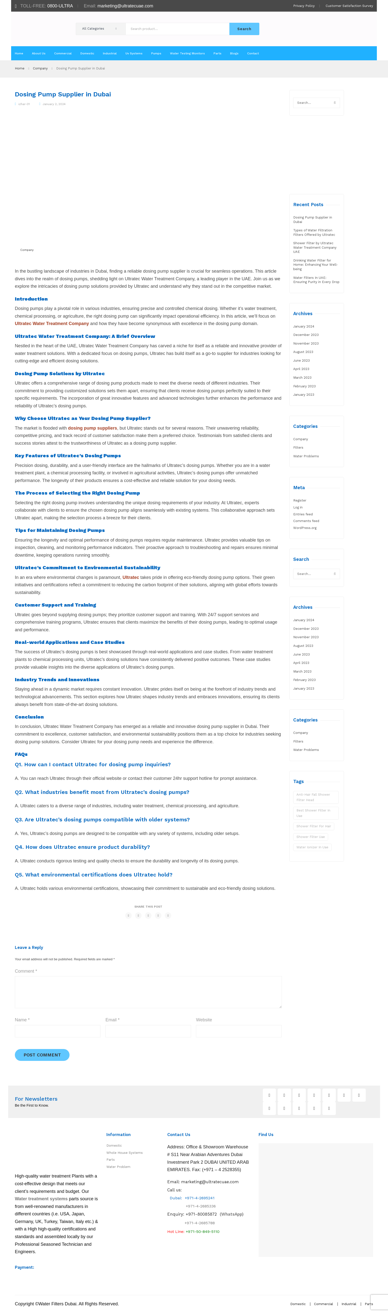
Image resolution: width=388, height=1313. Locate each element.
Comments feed (306, 521)
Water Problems (306, 456)
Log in (298, 507)
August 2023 (303, 352)
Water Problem (118, 1167)
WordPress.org (304, 528)
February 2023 (304, 386)
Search (244, 29)
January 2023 (303, 394)
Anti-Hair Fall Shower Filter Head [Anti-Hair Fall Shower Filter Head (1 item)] (313, 797)
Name (22, 1019)
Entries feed (303, 514)
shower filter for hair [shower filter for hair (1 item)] (313, 826)
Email (112, 1019)
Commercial (323, 1304)
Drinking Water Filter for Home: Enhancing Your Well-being (315, 265)
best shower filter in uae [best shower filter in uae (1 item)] (313, 813)
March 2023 (302, 377)
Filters (298, 447)
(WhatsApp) (214, 1214)
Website (204, 1019)
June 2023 (301, 360)
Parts (110, 1160)
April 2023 (301, 369)
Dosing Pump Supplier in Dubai (312, 220)
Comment (26, 971)
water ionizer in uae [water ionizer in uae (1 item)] (312, 847)
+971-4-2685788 (200, 1223)
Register (299, 500)
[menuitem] (19, 53)
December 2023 (306, 335)
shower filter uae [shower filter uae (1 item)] (310, 837)
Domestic (114, 1146)
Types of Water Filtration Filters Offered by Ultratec (314, 232)
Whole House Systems (124, 1153)
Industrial (348, 1304)
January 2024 (303, 326)
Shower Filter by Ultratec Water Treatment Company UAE (315, 247)
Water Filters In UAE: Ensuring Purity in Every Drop (316, 280)
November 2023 (306, 343)
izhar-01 (24, 104)
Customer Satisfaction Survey (349, 6)
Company (40, 68)
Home (19, 68)
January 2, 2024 (54, 104)
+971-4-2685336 (196, 1206)
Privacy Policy (304, 6)
